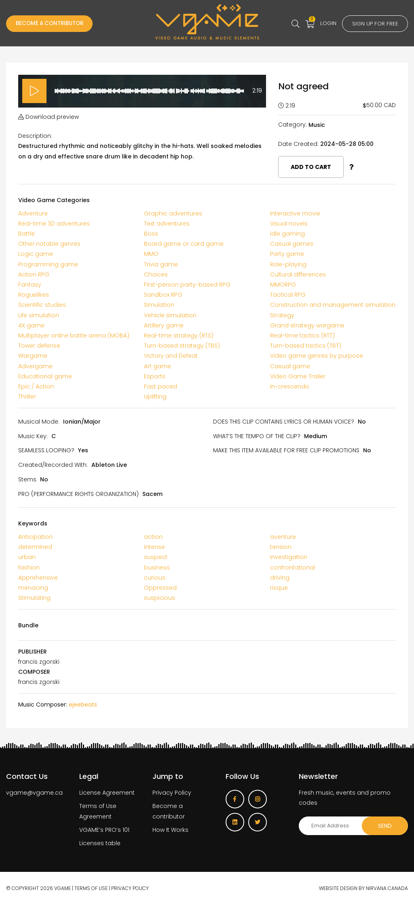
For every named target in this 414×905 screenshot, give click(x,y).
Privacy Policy (171, 793)
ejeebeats (83, 704)
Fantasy (29, 285)
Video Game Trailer (297, 376)
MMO (151, 254)
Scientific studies (42, 305)
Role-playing (288, 264)
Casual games (291, 244)
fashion (29, 567)
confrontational (292, 567)
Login (325, 23)
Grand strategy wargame (307, 325)
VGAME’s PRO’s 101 (104, 830)
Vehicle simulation (170, 315)
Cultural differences (298, 274)
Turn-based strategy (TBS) (182, 346)
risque (279, 588)
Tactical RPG (288, 295)
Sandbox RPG (163, 295)
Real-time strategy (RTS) (178, 335)
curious (154, 578)
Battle (26, 234)
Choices (156, 274)
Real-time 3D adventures (54, 223)
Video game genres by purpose (316, 356)
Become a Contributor (52, 24)
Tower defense (39, 346)
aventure (283, 537)
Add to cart (311, 167)
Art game (157, 366)
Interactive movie (295, 213)
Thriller (27, 396)
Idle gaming (287, 234)
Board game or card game (184, 244)
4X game (31, 325)
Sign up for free (373, 24)
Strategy (282, 315)
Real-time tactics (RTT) (302, 335)
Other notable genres (49, 244)
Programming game (48, 264)
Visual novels (289, 223)
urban (27, 557)
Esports (154, 376)
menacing (33, 588)
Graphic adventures (173, 213)
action (153, 537)
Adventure (33, 213)
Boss (151, 234)
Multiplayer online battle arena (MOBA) (73, 335)
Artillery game (164, 325)
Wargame (32, 356)
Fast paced (160, 386)
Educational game (45, 376)
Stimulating (34, 598)
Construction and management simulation (332, 305)
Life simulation (38, 315)
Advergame (35, 366)
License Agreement (107, 793)
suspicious (159, 598)
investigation (288, 557)
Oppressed (160, 588)
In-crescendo (289, 386)
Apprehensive (38, 578)
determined (35, 547)
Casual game (290, 366)
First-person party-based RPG (187, 285)
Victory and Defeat (171, 356)
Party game (287, 254)
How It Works (170, 830)
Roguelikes (33, 295)
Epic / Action (36, 386)
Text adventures (167, 223)
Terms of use (91, 888)
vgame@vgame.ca (34, 793)
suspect (155, 557)
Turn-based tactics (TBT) (305, 346)
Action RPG (33, 274)
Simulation (159, 305)
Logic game (35, 254)
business (157, 567)
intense (154, 547)
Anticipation (35, 537)
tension (280, 547)
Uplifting (155, 396)
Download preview (48, 117)
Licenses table (99, 843)
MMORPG (283, 285)
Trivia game (161, 264)
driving (279, 578)
